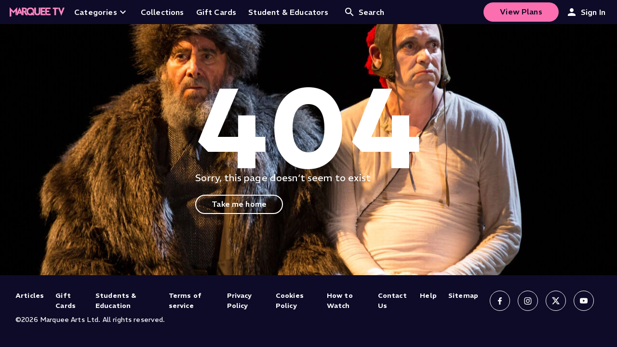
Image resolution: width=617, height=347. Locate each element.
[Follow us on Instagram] (528, 301)
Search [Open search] (364, 12)
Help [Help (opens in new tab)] (428, 295)
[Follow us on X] (556, 301)
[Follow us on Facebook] (500, 301)
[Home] (37, 12)
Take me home (239, 204)
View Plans (521, 11)
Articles (29, 295)
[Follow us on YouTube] (584, 301)
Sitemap (463, 295)
